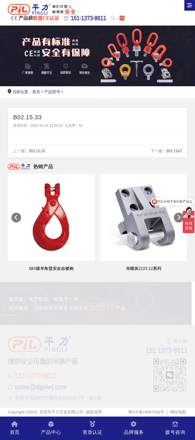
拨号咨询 (175, 428)
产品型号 (52, 91)
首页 (36, 91)
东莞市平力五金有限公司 (61, 412)
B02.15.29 (37, 151)
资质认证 (93, 428)
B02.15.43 (174, 151)
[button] (16, 218)
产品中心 (51, 428)
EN (122, 18)
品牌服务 (134, 428)
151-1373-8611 (88, 18)
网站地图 (178, 412)
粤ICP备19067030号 (146, 412)
